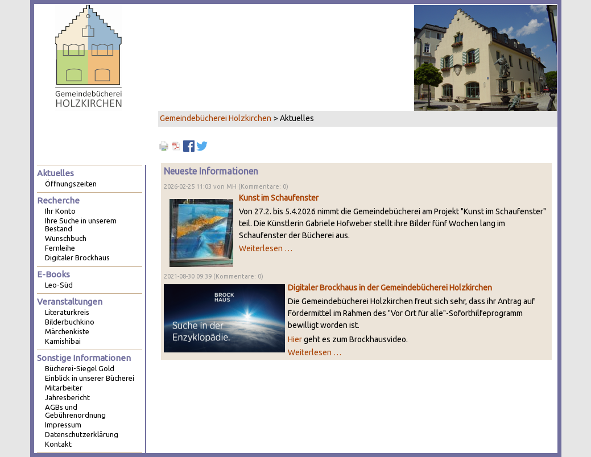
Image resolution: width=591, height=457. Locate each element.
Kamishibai (63, 341)
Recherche (58, 200)
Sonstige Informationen (84, 358)
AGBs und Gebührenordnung (75, 411)
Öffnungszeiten (71, 184)
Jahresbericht (67, 397)
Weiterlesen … (265, 248)
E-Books (53, 274)
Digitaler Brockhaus (77, 257)
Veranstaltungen (69, 301)
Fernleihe (60, 248)
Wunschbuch (65, 238)
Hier (295, 339)
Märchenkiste (67, 331)
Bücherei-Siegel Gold (79, 368)
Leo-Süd (59, 285)
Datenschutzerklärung (81, 434)
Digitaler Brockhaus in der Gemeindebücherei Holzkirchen (390, 287)
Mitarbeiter (63, 388)
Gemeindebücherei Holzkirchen (215, 118)
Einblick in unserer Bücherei (89, 378)
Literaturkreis (67, 312)
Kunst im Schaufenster (279, 197)
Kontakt (58, 444)
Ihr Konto (60, 211)
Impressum (63, 425)
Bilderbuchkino (69, 322)
